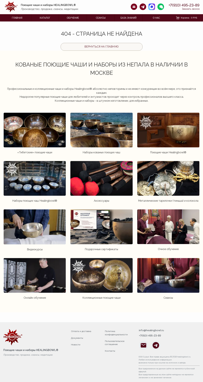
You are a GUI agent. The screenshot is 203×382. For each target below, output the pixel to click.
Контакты (110, 350)
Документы (77, 337)
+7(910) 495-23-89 (182, 5)
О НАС (156, 18)
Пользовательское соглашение (115, 343)
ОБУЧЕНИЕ (73, 18)
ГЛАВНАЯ (17, 18)
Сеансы (101, 18)
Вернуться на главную (101, 46)
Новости (76, 344)
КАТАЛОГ (45, 18)
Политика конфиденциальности (117, 333)
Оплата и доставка (81, 331)
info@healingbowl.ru (151, 330)
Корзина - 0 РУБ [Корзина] (186, 17)
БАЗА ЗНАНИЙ (128, 18)
